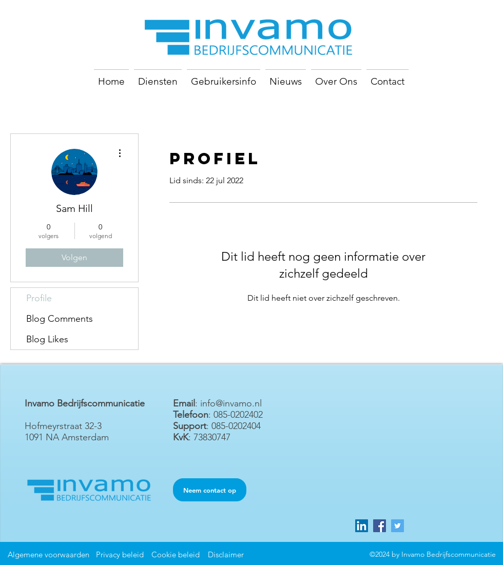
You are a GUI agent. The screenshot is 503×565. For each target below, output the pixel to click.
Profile (39, 298)
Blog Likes (47, 339)
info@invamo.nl (231, 403)
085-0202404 (236, 426)
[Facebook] (379, 525)
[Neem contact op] (209, 489)
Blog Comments (59, 318)
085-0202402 (238, 414)
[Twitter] (397, 525)
